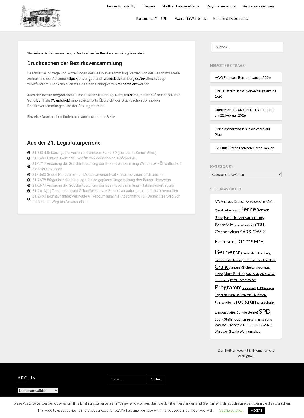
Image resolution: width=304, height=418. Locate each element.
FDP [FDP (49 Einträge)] (237, 252)
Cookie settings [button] (231, 410)
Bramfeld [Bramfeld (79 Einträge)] (224, 224)
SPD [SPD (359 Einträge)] (265, 311)
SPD (164, 18)
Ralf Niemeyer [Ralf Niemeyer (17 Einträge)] (265, 288)
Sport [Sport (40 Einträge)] (219, 319)
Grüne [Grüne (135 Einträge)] (222, 267)
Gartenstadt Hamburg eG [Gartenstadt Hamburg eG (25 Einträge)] (232, 260)
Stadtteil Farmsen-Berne (180, 6)
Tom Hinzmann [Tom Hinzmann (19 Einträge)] (250, 319)
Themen (149, 6)
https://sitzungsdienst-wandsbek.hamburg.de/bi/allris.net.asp (116, 79)
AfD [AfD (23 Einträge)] (217, 201)
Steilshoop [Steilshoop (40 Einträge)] (232, 319)
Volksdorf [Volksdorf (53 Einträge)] (230, 325)
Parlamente (145, 18)
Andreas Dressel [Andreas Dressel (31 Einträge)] (233, 201)
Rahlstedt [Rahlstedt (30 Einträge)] (249, 288)
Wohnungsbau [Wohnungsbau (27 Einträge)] (250, 331)
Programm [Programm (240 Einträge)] (228, 287)
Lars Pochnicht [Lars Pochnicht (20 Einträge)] (260, 267)
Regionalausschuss (221, 6)
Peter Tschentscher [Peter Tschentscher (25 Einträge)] (243, 280)
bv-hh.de (43, 100)
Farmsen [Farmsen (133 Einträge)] (224, 241)
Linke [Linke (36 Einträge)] (219, 274)
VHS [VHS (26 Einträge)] (218, 325)
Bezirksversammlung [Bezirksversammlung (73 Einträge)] (244, 217)
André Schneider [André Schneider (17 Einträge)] (256, 201)
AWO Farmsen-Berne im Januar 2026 (243, 77)
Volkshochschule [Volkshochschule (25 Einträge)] (251, 325)
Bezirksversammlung (258, 6)
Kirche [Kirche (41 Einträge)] (246, 267)
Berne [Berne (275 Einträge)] (248, 209)
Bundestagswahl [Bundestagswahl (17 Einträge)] (244, 225)
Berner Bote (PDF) (121, 6)
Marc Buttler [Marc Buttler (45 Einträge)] (234, 274)
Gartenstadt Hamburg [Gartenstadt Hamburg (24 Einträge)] (256, 253)
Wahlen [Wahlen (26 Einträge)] (268, 325)
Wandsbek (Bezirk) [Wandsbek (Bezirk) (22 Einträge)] (227, 331)
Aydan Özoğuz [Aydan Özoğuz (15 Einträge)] (231, 210)
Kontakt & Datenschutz (230, 18)
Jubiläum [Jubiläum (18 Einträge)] (234, 267)
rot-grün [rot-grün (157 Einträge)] (246, 301)
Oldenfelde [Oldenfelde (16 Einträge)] (252, 274)
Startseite (33, 53)
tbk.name (131, 95)
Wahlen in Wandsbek (190, 18)
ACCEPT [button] (257, 410)
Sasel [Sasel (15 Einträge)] (260, 302)
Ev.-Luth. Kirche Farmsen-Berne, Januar (244, 148)
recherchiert (127, 84)
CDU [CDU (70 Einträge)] (259, 224)
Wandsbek (60, 100)
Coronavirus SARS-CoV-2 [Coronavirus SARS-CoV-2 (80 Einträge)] (240, 231)
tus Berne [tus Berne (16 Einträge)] (267, 319)
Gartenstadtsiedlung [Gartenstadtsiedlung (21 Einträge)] (262, 260)
